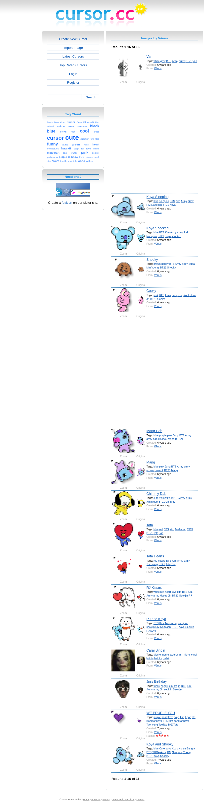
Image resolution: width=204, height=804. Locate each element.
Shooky (152, 260)
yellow (162, 497)
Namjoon (156, 204)
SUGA (155, 752)
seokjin (151, 626)
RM (149, 204)
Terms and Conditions (123, 799)
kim (179, 591)
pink (155, 295)
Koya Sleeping (158, 197)
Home (86, 799)
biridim (158, 658)
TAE (170, 724)
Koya (173, 204)
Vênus (157, 68)
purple (163, 435)
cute (155, 497)
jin (179, 685)
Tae (161, 533)
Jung (176, 435)
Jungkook (184, 295)
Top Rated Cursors (73, 65)
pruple (150, 470)
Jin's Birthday (157, 681)
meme (165, 654)
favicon (67, 202)
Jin (169, 595)
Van (150, 57)
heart (168, 591)
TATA (190, 529)
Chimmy (170, 501)
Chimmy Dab (156, 494)
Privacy (106, 799)
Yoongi (155, 267)
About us (96, 799)
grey (163, 61)
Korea (182, 748)
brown (157, 263)
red (161, 529)
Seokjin (183, 595)
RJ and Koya (156, 619)
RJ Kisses (154, 588)
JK (148, 298)
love (174, 591)
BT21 (188, 61)
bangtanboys (181, 720)
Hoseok (162, 438)
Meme (157, 654)
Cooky (151, 291)
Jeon (193, 295)
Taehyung (180, 529)
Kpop (188, 717)
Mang (171, 438)
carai (194, 654)
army (182, 61)
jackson (174, 654)
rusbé (166, 658)
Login (73, 74)
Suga (192, 263)
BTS (168, 61)
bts (175, 685)
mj (180, 654)
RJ (190, 595)
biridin (150, 658)
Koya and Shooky (160, 744)
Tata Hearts (155, 556)
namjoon (183, 623)
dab (155, 438)
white (156, 61)
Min (149, 267)
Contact (141, 799)
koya (153, 630)
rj (189, 623)
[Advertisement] (57, 139)
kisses (163, 595)
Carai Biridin (156, 650)
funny (156, 685)
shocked (176, 236)
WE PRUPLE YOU (161, 713)
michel (187, 654)
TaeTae (162, 724)
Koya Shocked (158, 228)
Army (175, 61)
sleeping (164, 201)
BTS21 (179, 438)
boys (176, 717)
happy (165, 263)
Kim (178, 201)
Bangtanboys (154, 720)
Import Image (73, 48)
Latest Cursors (73, 56)
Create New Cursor (73, 39)
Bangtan (192, 748)
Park (170, 497)
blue (155, 201)
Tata (150, 525)
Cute (162, 748)
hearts (161, 560)
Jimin (150, 501)
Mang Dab (154, 431)
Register (73, 82)
